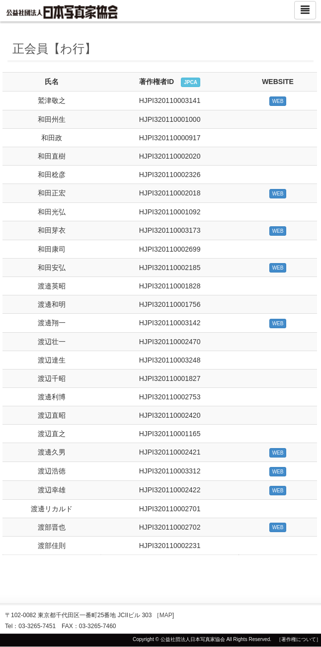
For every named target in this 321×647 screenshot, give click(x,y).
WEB (278, 101)
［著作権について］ (298, 639)
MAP (166, 615)
